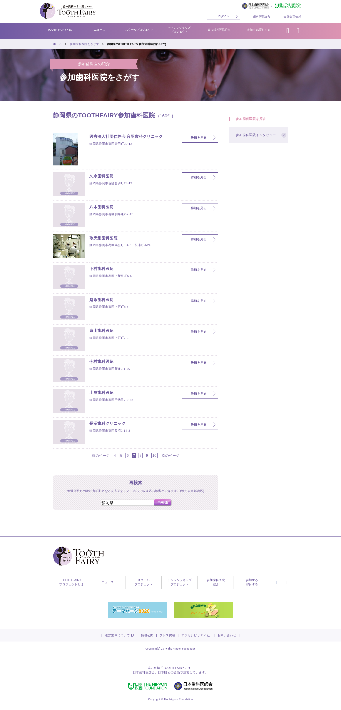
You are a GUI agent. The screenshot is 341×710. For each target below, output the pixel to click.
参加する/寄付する (259, 29)
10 (154, 455)
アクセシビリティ (193, 635)
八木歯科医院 (101, 207)
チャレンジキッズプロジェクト (179, 29)
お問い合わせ (226, 635)
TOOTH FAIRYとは (59, 29)
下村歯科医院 (101, 269)
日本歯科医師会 (144, 672)
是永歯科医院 (101, 300)
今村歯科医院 (101, 362)
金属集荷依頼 (292, 16)
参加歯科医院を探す (251, 119)
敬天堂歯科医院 (103, 238)
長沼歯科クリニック (107, 424)
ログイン (223, 16)
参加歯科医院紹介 (219, 29)
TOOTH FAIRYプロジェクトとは (71, 582)
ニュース (99, 29)
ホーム (57, 44)
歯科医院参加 (262, 16)
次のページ (171, 455)
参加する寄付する (252, 582)
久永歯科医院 (101, 176)
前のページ (101, 455)
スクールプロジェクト (139, 29)
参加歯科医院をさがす (84, 44)
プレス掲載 (167, 635)
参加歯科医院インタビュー (256, 135)
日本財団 (164, 672)
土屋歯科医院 (101, 393)
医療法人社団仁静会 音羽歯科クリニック (126, 137)
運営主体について (117, 635)
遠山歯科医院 (101, 331)
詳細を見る (198, 137)
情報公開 (147, 635)
